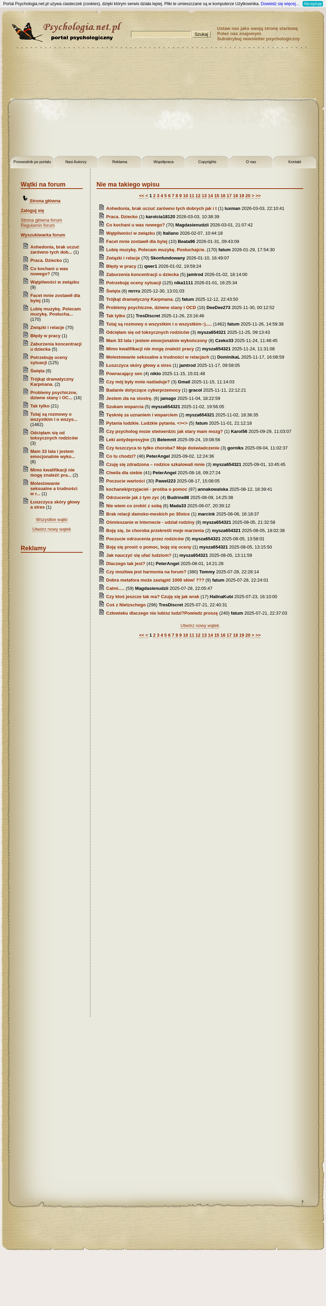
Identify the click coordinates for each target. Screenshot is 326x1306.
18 (235, 195)
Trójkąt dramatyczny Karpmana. (52, 381)
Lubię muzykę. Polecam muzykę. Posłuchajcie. (155, 249)
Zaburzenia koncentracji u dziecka (142, 274)
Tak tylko (39, 405)
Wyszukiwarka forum (43, 234)
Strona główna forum (41, 220)
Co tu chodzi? (121, 456)
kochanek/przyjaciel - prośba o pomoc (146, 489)
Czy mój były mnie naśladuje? (138, 381)
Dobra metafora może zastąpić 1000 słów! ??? (155, 580)
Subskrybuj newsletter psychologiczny (258, 38)
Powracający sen (124, 373)
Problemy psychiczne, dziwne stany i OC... (54, 395)
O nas (251, 162)
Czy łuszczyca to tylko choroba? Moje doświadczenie (163, 447)
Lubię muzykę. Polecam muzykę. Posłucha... (55, 311)
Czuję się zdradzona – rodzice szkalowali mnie (156, 464)
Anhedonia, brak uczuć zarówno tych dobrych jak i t (161, 208)
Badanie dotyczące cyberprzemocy (143, 390)
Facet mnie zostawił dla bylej (137, 241)
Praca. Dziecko (46, 260)
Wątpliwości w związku (54, 282)
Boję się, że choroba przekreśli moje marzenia (155, 530)
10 (185, 195)
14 (210, 195)
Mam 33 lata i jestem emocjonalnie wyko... (52, 454)
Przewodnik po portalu (32, 162)
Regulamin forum (38, 225)
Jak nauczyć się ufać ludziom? (138, 555)
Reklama (119, 162)
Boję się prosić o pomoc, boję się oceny (148, 547)
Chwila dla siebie (124, 472)
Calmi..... (115, 588)
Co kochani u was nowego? (49, 271)
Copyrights (207, 162)
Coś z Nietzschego (126, 604)
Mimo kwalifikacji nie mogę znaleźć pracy (150, 348)
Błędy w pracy (45, 335)
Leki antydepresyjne (127, 439)
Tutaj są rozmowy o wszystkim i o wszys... (54, 417)
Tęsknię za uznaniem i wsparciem (141, 414)
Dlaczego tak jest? (125, 563)
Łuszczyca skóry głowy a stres (138, 365)
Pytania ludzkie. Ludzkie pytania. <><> (146, 423)
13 (204, 195)
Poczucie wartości (126, 481)
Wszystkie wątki (52, 519)
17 (229, 195)
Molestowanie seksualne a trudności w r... (54, 488)
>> (258, 195)
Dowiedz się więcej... (280, 3)
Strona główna (45, 200)
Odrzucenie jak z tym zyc (132, 497)
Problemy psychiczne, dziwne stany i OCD (151, 307)
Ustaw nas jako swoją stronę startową (257, 28)
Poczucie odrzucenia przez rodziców (145, 538)
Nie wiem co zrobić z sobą (134, 505)
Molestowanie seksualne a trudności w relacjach (157, 357)
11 (191, 195)
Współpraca (163, 162)
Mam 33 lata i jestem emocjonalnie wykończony (156, 340)
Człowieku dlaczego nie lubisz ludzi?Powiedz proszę (162, 613)
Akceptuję (313, 3)
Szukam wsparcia (124, 406)
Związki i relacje (47, 327)
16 (223, 195)
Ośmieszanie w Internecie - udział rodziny (150, 522)
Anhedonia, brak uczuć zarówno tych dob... (54, 249)
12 (197, 195)
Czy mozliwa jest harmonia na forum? (146, 571)
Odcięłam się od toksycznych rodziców (54, 435)
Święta (37, 370)
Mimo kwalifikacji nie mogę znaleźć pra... (52, 472)
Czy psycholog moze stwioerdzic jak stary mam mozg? (164, 431)
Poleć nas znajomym (239, 33)
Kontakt (294, 162)
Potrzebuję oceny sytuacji (133, 282)
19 (241, 195)
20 (247, 195)
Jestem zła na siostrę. (129, 398)
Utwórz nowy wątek (51, 529)
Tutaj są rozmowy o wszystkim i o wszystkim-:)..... (159, 324)
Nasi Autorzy (76, 162)
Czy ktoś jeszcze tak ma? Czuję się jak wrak (152, 596)
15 (216, 195)
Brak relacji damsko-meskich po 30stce (148, 514)
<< (141, 195)
